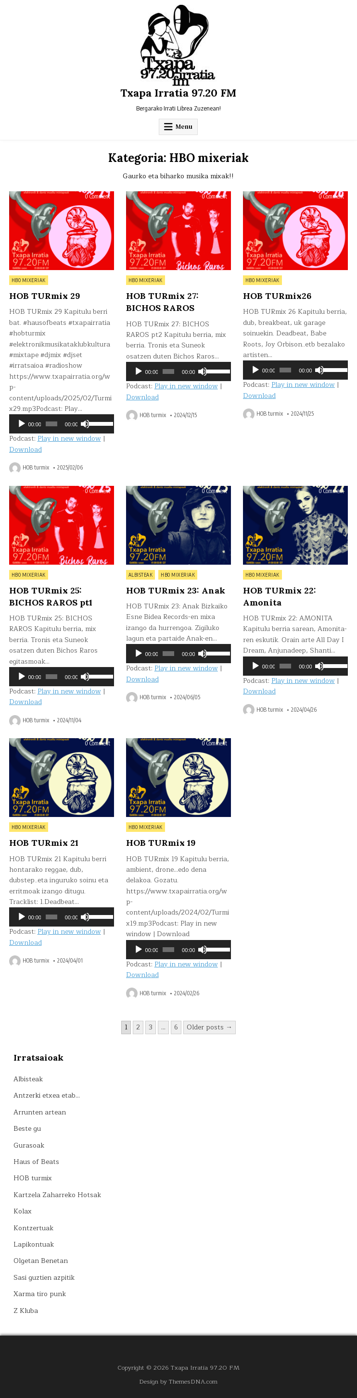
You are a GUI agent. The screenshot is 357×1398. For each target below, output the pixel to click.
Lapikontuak (33, 1244)
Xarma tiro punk (39, 1293)
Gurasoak (28, 1145)
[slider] (51, 423)
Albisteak (140, 575)
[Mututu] (85, 424)
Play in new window (69, 438)
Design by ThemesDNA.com (178, 1381)
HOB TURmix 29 (44, 295)
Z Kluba (25, 1310)
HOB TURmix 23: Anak (175, 590)
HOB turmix (36, 467)
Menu (184, 127)
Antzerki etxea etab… (46, 1095)
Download (25, 449)
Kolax (22, 1211)
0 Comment (97, 196)
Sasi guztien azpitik (44, 1277)
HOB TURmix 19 (161, 842)
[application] (62, 423)
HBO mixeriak (29, 280)
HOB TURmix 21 (43, 842)
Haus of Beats (36, 1161)
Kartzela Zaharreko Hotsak (57, 1194)
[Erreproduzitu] (21, 424)
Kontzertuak (33, 1228)
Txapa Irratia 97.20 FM (178, 92)
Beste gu (27, 1128)
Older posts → (209, 1027)
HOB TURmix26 (277, 295)
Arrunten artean (39, 1112)
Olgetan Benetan (40, 1260)
